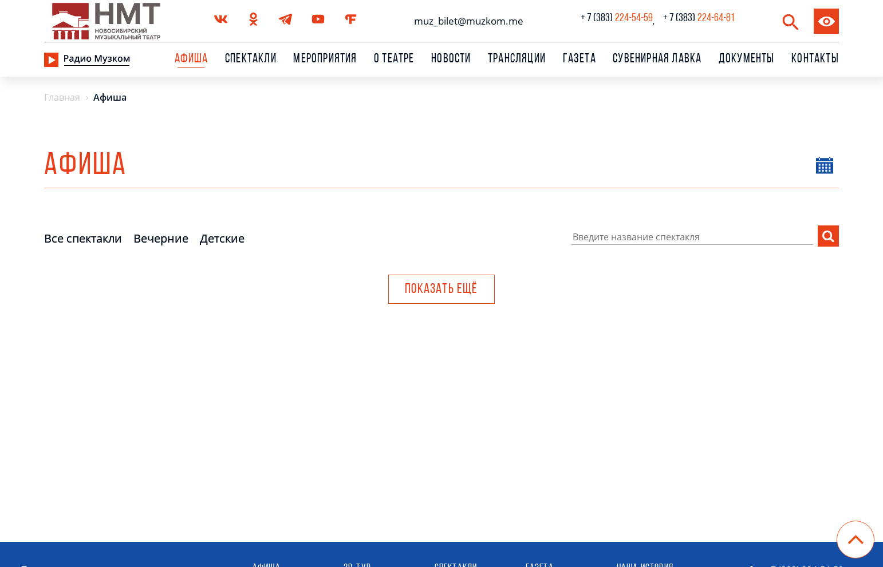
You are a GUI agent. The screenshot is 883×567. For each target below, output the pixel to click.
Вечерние (160, 238)
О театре (394, 59)
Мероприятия (325, 59)
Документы (747, 59)
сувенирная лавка (657, 59)
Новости (451, 59)
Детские (222, 238)
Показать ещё (441, 289)
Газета (579, 59)
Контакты (815, 59)
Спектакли (251, 59)
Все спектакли (83, 238)
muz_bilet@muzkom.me (466, 20)
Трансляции (517, 59)
